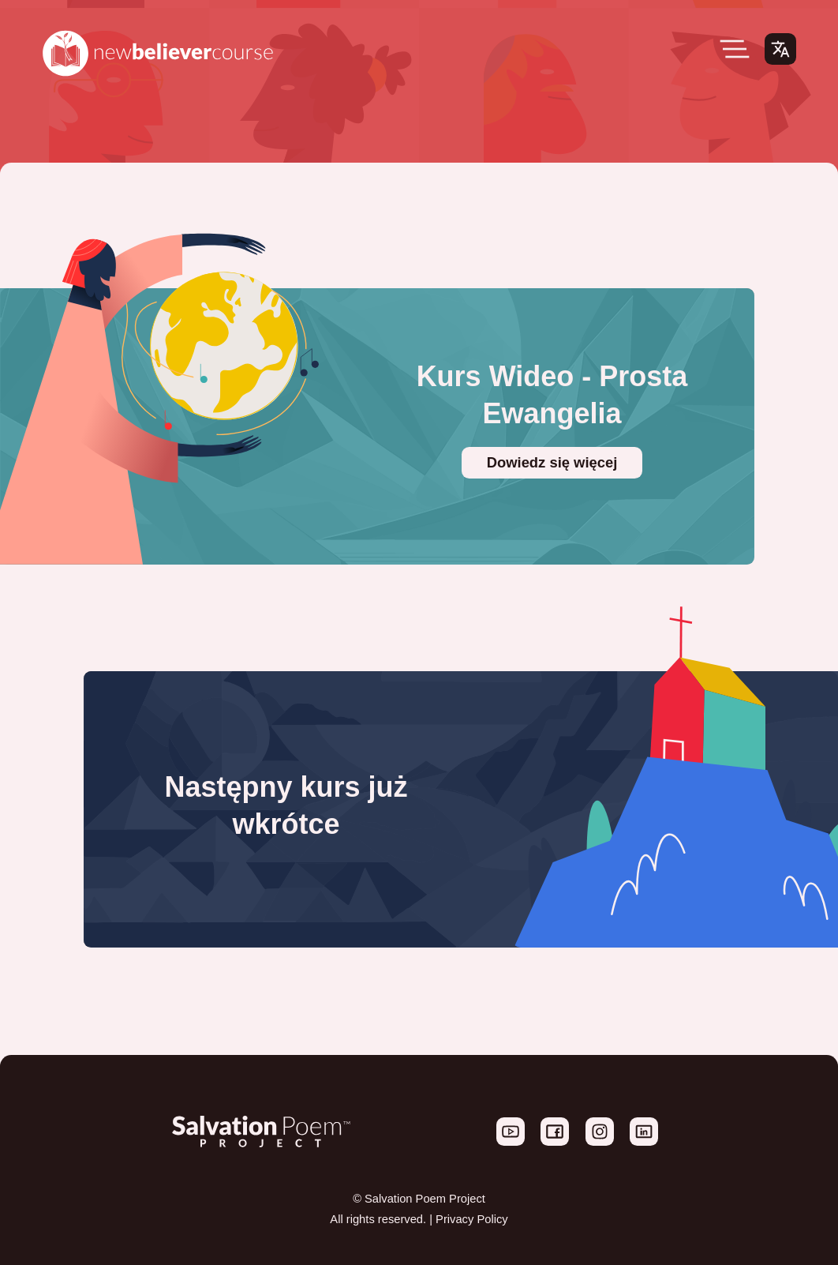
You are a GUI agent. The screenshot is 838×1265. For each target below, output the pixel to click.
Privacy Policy (472, 1219)
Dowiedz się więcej (552, 462)
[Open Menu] (734, 49)
